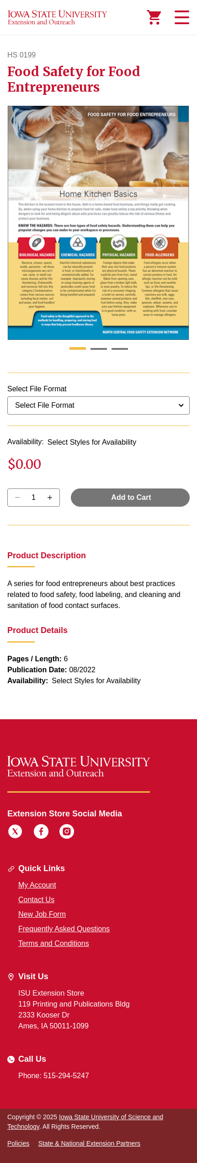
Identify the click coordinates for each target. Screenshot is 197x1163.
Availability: (25, 442)
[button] (77, 349)
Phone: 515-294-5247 (53, 1076)
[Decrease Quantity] (52, 497)
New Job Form (42, 914)
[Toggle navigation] (180, 17)
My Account (37, 885)
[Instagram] (66, 833)
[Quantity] (33, 497)
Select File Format (37, 389)
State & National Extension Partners (89, 1143)
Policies (18, 1143)
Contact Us (36, 899)
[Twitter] (15, 833)
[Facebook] (41, 833)
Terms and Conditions (53, 943)
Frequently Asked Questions (64, 929)
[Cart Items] (154, 17)
